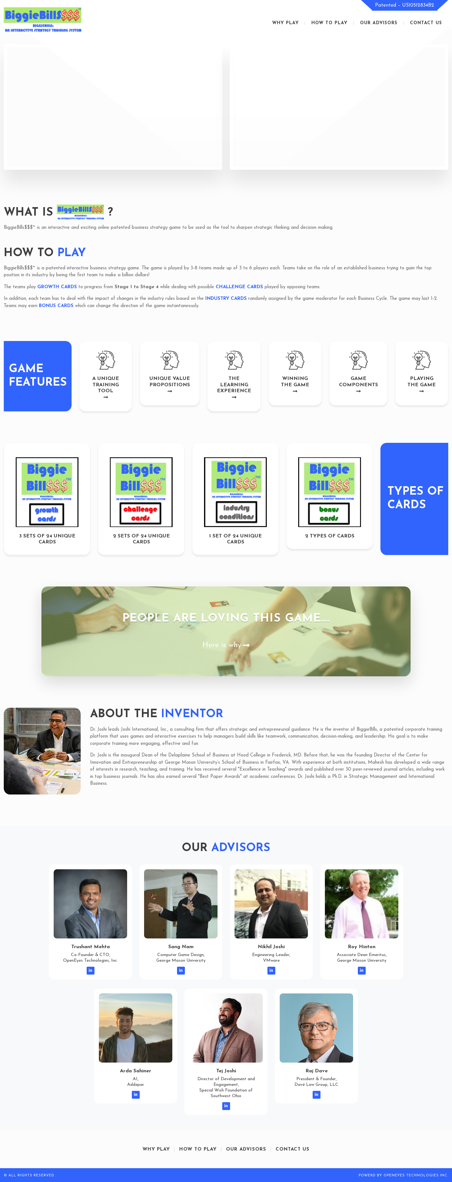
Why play (285, 23)
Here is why (226, 645)
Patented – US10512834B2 (404, 5)
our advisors (378, 23)
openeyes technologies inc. (416, 1175)
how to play (329, 23)
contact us (426, 23)
